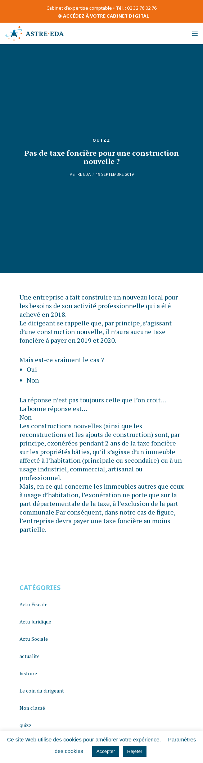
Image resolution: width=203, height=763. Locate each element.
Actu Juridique (35, 621)
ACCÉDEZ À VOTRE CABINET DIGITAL (103, 16)
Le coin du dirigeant (41, 690)
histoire (28, 673)
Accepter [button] (105, 751)
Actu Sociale (33, 638)
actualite (29, 656)
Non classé (32, 707)
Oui (32, 369)
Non (33, 380)
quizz (101, 140)
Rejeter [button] (134, 751)
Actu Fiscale (33, 604)
